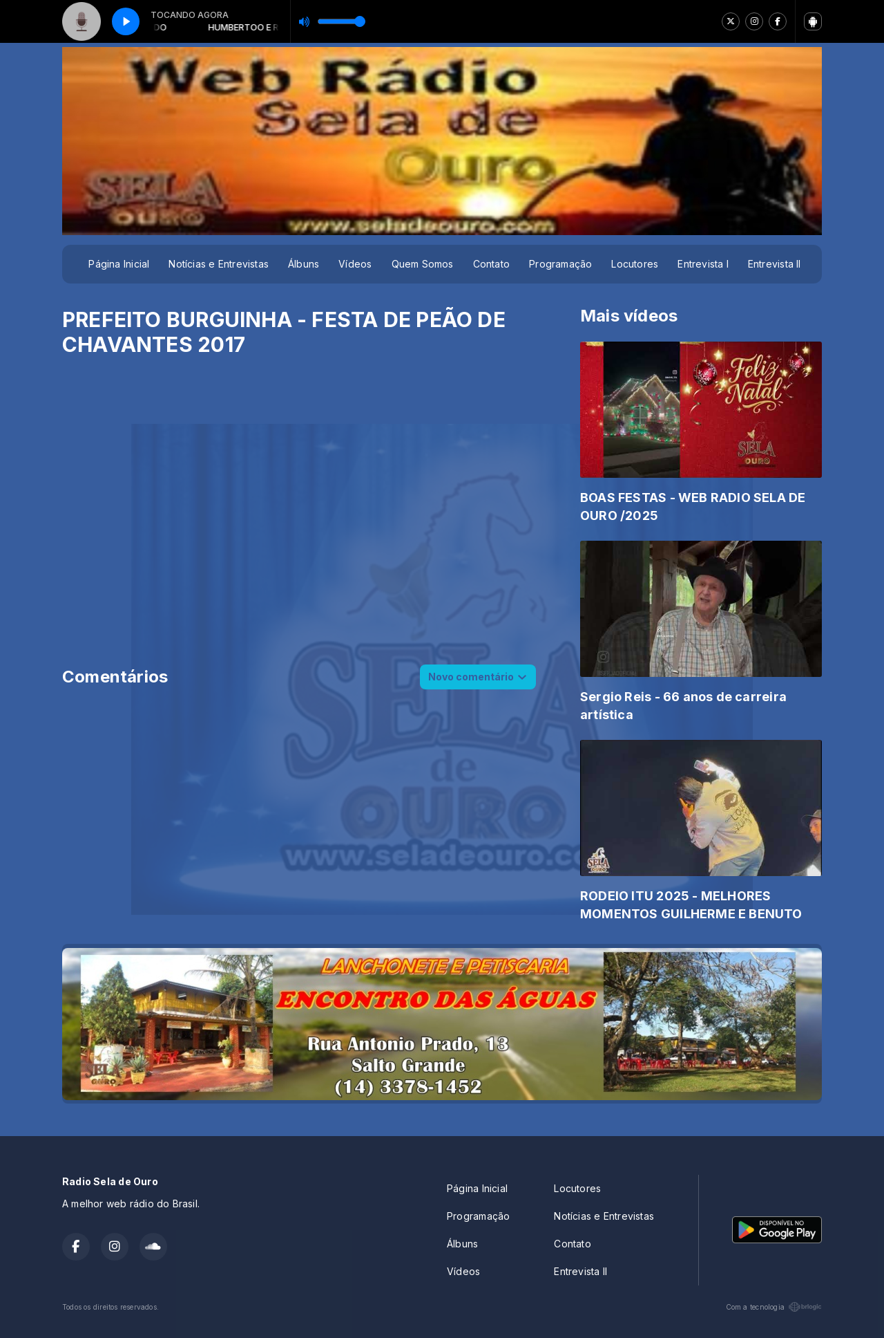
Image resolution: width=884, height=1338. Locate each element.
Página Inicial (118, 264)
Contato (491, 264)
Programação (560, 264)
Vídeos (355, 264)
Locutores (634, 264)
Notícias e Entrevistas (219, 264)
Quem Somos (423, 264)
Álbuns (303, 264)
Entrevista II (774, 264)
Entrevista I (703, 264)
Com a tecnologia (774, 1307)
